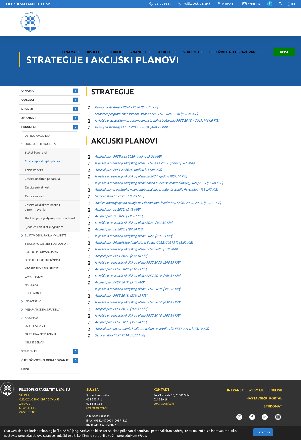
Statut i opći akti (36, 152)
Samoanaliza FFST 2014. (120, 335)
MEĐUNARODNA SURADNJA (42, 309)
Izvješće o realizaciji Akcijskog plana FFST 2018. (137, 289)
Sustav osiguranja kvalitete (45, 235)
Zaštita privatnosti (37, 187)
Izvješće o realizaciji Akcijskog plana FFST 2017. (137, 302)
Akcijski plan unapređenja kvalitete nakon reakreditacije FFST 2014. (152, 328)
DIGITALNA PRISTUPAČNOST (42, 260)
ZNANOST (139, 22)
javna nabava (34, 276)
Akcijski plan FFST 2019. (119, 282)
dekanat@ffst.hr (164, 403)
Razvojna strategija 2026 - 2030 (126, 107)
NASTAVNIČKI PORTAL (264, 398)
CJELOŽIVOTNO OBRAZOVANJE (234, 22)
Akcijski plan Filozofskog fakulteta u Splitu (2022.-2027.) (144, 242)
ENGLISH (275, 390)
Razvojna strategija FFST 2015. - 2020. (131, 127)
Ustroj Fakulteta (37, 135)
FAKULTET (165, 22)
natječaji (32, 284)
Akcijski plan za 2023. (119, 229)
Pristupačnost (269, 4)
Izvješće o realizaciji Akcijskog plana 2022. (133, 236)
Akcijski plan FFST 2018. (121, 295)
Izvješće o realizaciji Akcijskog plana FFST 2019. (137, 275)
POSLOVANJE (33, 293)
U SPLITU (31, 4)
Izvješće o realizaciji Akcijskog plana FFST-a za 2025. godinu (145, 163)
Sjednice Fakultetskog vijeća (44, 227)
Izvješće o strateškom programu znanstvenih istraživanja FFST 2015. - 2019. (157, 120)
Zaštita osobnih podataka (42, 178)
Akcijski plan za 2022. (117, 209)
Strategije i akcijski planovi (43, 161)
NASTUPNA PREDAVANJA (40, 334)
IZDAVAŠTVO (33, 301)
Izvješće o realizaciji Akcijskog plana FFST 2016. (137, 315)
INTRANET (226, 3)
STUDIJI (115, 22)
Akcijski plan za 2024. (119, 216)
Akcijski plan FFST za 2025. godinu (128, 169)
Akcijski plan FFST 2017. (121, 309)
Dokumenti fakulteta (40, 144)
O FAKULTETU (27, 407)
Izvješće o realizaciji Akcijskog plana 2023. (133, 222)
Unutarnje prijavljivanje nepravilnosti (50, 218)
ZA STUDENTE (28, 412)
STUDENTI (191, 22)
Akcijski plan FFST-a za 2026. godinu (128, 156)
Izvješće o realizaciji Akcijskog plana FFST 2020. (137, 262)
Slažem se (263, 432)
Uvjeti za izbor (36, 326)
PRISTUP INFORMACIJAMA (41, 252)
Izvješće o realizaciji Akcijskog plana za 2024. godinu (141, 176)
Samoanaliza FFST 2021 (119, 196)
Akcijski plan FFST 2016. (121, 322)
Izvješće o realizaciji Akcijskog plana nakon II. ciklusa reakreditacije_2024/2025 (159, 183)
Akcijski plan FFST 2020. (121, 269)
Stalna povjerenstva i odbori (46, 243)
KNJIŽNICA (31, 317)
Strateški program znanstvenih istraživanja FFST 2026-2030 (146, 114)
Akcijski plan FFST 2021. (121, 256)
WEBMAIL (251, 3)
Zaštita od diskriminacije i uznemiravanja (42, 207)
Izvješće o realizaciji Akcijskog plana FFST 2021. (136, 249)
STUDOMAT (273, 406)
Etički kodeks (34, 170)
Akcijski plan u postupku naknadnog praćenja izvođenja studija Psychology (156, 189)
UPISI (284, 22)
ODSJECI (92, 22)
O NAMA (69, 22)
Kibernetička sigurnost (42, 268)
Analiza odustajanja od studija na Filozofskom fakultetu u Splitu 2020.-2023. (158, 203)
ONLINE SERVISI (34, 342)
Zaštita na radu (35, 196)
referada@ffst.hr (96, 407)
